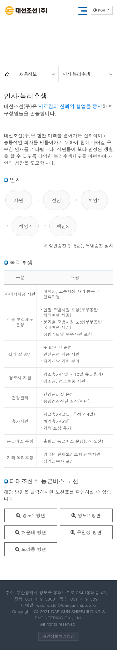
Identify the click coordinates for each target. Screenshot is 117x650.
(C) (35, 611)
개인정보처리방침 (58, 636)
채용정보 (28, 74)
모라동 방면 (30, 549)
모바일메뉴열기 (82, 11)
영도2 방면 (86, 515)
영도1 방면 (30, 515)
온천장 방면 (86, 532)
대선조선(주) (26, 11)
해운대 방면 (30, 532)
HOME (7, 74)
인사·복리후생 (76, 74)
